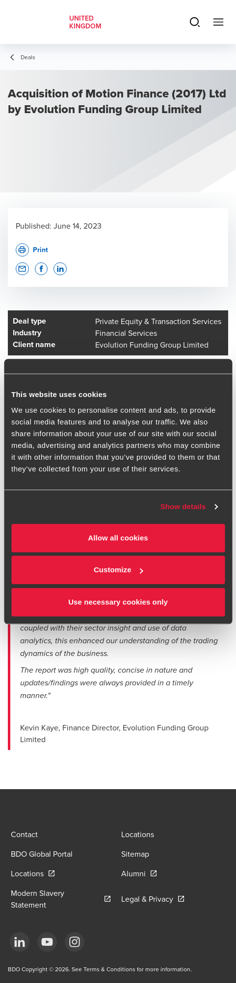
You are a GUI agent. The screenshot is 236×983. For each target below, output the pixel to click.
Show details (183, 506)
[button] (22, 269)
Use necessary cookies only (118, 602)
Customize (118, 569)
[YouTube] (47, 942)
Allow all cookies (118, 538)
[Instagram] (74, 942)
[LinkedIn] (19, 942)
